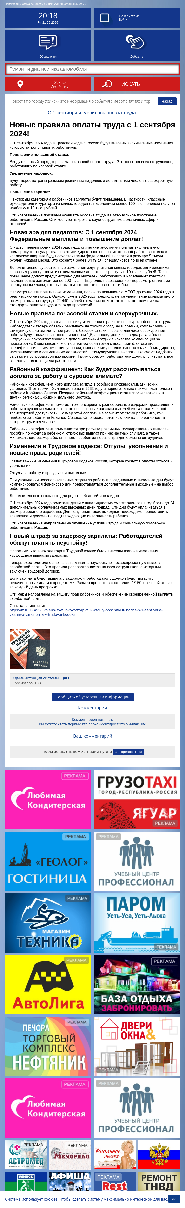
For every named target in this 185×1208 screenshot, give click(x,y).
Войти (123, 19)
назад (167, 101)
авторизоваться (128, 751)
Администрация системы (70, 3)
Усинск (60, 82)
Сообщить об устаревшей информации (93, 697)
